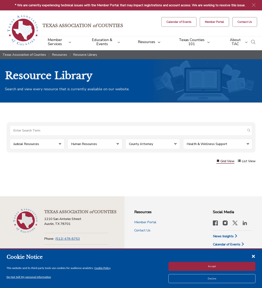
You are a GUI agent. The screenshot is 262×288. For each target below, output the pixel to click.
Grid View (225, 161)
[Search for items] (127, 130)
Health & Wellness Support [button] (207, 144)
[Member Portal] (214, 22)
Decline (212, 278)
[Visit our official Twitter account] (235, 223)
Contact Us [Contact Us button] (142, 230)
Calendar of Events (228, 244)
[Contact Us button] (244, 22)
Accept (212, 266)
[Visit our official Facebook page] (215, 223)
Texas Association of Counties (24, 54)
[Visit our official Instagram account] (225, 223)
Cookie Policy (102, 268)
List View (246, 161)
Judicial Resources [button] (26, 144)
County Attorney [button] (141, 144)
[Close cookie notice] (253, 256)
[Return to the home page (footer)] (25, 221)
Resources (59, 54)
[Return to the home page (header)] (23, 30)
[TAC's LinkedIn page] (244, 223)
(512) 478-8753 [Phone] (67, 239)
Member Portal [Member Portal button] (145, 222)
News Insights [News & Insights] (225, 236)
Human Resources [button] (84, 144)
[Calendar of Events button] (178, 22)
